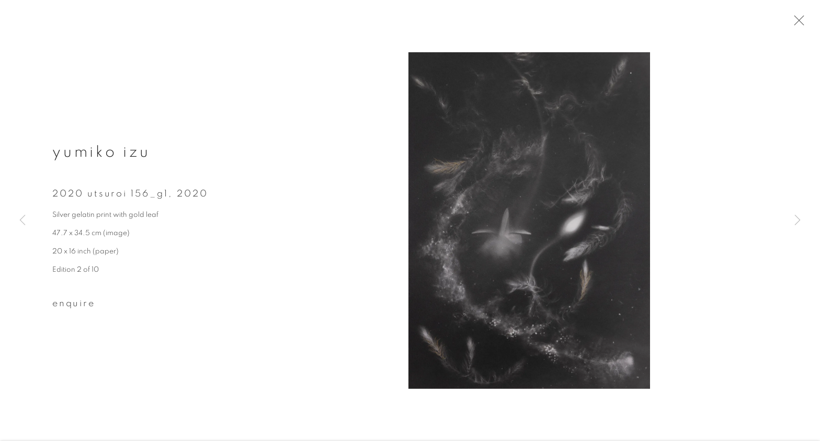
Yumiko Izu (101, 158)
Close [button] (809, 23)
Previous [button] (22, 220)
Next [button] (797, 220)
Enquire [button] (73, 309)
